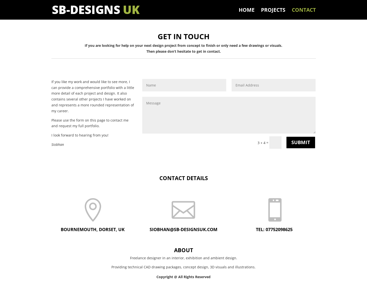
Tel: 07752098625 (274, 229)
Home (247, 10)
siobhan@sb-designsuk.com (183, 229)
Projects (273, 10)
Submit (300, 142)
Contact (304, 10)
